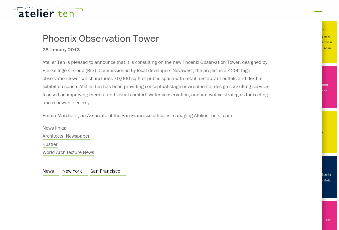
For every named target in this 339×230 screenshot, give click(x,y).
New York (72, 171)
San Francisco (105, 171)
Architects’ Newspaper (66, 136)
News (48, 171)
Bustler (50, 144)
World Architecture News (68, 152)
